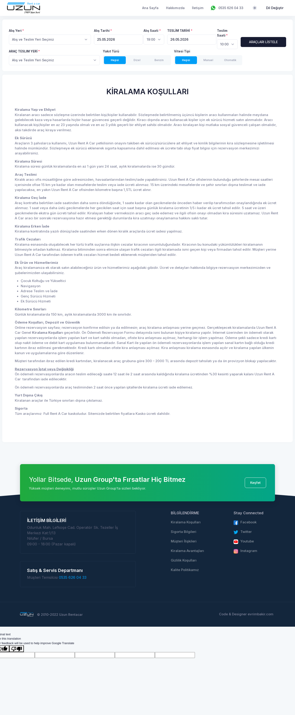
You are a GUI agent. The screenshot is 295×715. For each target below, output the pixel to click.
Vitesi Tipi (182, 51)
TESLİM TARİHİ (178, 30)
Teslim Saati (222, 33)
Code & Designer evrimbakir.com (246, 614)
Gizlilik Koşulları (184, 560)
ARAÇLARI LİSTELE (263, 42)
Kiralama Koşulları (186, 522)
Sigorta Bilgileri (183, 532)
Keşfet (255, 483)
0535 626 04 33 (72, 577)
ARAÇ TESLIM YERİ (23, 51)
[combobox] (50, 40)
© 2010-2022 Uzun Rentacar (60, 614)
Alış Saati (151, 30)
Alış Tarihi (102, 30)
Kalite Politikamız (185, 570)
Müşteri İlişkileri (184, 541)
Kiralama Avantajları (187, 551)
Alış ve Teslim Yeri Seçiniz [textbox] (33, 39)
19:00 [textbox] (151, 39)
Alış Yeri (15, 30)
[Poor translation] (16, 648)
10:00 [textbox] (224, 44)
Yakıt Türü (111, 51)
